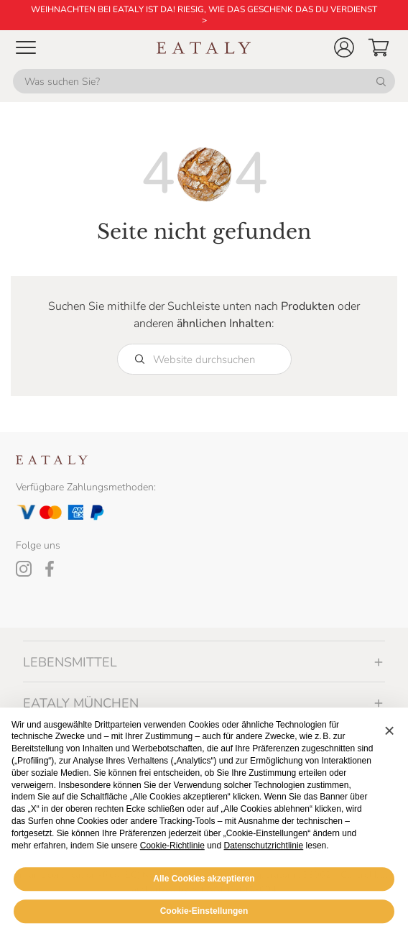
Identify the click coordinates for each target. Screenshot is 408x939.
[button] (344, 47)
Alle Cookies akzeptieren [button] (203, 883)
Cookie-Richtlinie (172, 850)
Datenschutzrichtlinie (264, 850)
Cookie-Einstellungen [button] (204, 915)
